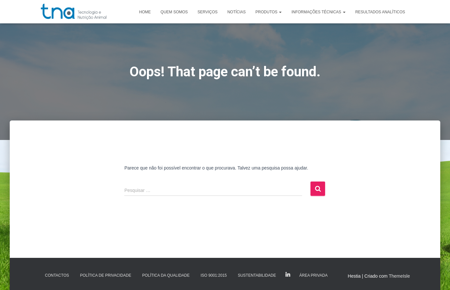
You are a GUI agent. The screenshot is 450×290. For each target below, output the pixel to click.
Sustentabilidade (257, 275)
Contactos (57, 275)
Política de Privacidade (105, 275)
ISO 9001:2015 (214, 275)
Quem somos (174, 12)
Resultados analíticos (380, 12)
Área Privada (313, 275)
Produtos (268, 12)
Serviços (208, 12)
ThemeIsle (399, 276)
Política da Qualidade (165, 275)
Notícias (236, 12)
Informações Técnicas (318, 12)
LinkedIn (287, 275)
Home (145, 12)
